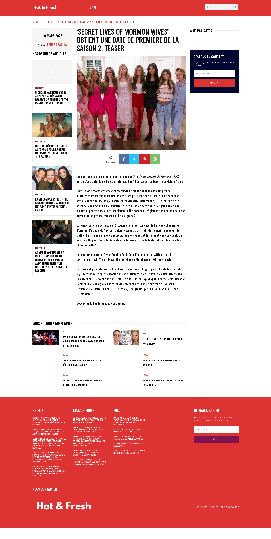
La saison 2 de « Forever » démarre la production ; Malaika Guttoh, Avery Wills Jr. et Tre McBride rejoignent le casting (49, 482)
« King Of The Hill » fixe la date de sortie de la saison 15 (83, 392)
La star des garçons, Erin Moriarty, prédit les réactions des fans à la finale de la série (89, 473)
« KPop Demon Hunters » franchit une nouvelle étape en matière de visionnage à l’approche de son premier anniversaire (49, 468)
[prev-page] (192, 42)
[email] (214, 73)
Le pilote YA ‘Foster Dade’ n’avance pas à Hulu (162, 343)
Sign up (214, 83)
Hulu (50, 22)
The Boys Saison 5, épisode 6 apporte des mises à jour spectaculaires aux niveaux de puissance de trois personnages (89, 452)
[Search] (234, 7)
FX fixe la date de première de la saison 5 (163, 368)
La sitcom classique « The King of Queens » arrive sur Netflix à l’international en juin (52, 204)
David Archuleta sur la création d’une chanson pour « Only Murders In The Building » (83, 343)
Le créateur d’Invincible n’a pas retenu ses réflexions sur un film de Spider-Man (89, 431)
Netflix (40, 141)
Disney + (40, 88)
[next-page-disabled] (198, 42)
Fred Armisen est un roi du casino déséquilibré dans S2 (82, 368)
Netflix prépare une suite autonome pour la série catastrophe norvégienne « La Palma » (51, 151)
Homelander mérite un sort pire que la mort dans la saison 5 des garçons (88, 463)
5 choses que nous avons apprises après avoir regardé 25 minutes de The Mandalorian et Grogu (51, 97)
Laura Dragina (57, 44)
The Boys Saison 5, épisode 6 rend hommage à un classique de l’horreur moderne (88, 440)
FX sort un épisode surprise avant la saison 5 (163, 392)
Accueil (37, 22)
